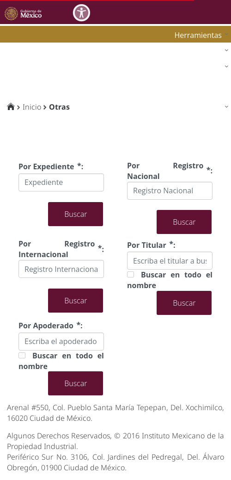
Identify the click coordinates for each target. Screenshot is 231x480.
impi (15, 68)
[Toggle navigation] (222, 12)
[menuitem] (199, 35)
